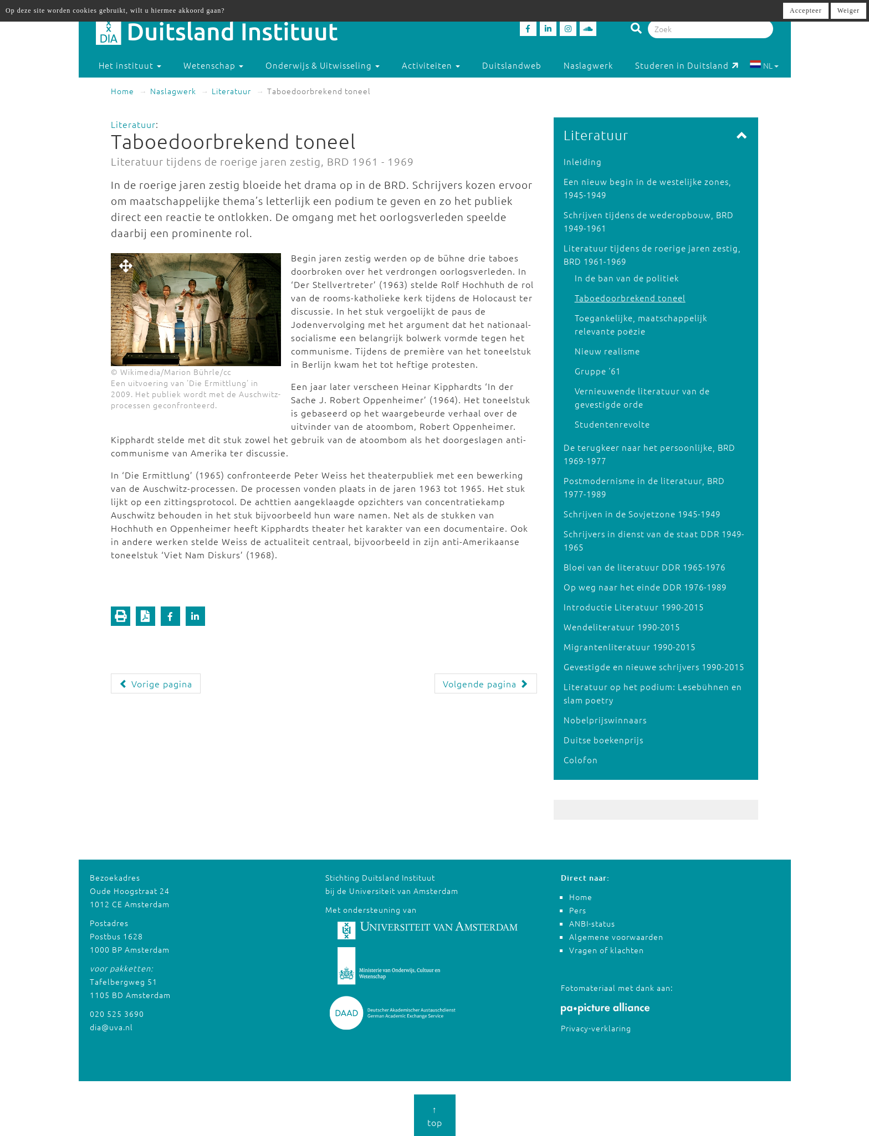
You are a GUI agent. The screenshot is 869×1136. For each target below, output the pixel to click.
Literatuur (231, 90)
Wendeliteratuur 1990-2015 (622, 627)
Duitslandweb (511, 65)
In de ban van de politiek (627, 278)
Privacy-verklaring (596, 1028)
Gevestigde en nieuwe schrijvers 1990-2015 (654, 666)
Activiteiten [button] (431, 65)
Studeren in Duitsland (687, 65)
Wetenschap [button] (213, 65)
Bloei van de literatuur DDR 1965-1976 (644, 567)
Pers (577, 910)
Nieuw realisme (607, 351)
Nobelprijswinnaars (605, 720)
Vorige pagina (155, 683)
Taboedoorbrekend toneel (630, 298)
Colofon (581, 759)
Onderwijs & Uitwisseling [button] (322, 65)
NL (764, 65)
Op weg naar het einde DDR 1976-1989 (645, 587)
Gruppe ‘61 (598, 371)
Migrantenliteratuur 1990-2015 (630, 646)
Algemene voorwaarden (616, 936)
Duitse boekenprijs (603, 740)
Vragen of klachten (606, 949)
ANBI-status (592, 923)
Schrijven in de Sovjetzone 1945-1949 (642, 514)
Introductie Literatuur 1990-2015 (634, 607)
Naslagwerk (588, 65)
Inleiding (583, 161)
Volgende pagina (486, 683)
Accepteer (806, 10)
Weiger (848, 10)
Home (122, 90)
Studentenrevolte (612, 424)
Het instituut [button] (130, 65)
